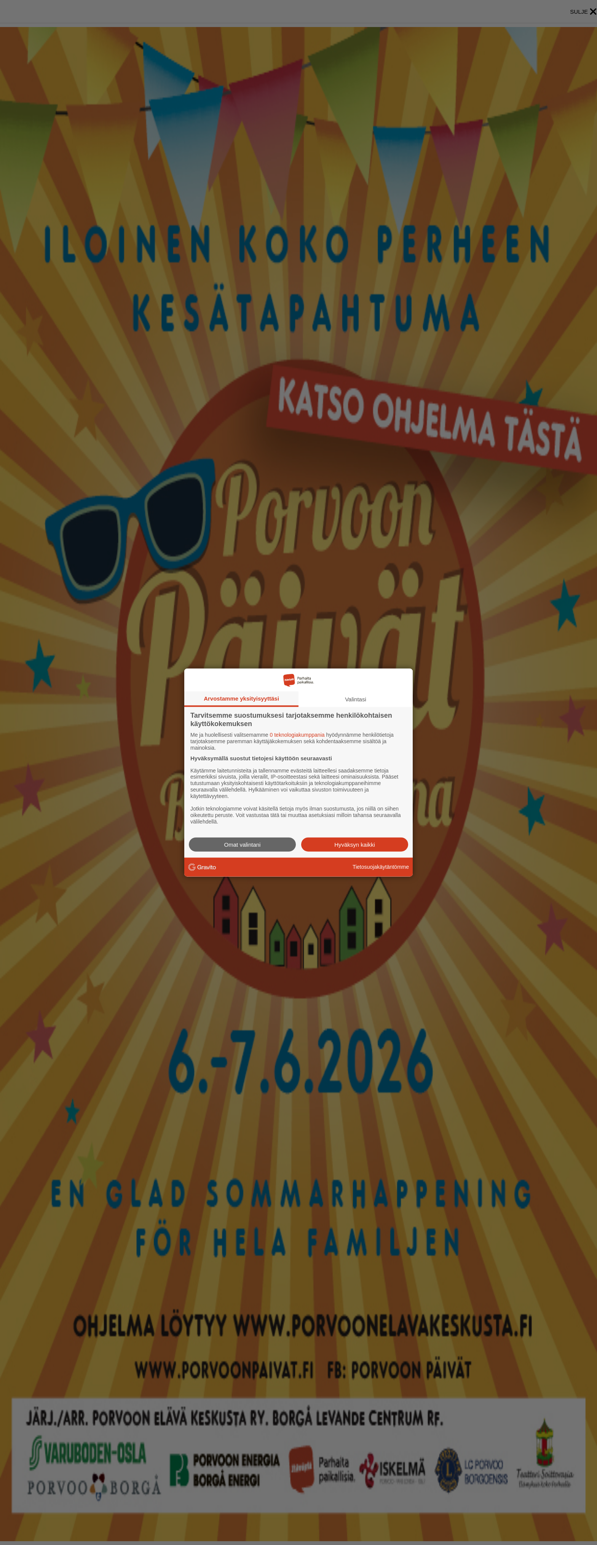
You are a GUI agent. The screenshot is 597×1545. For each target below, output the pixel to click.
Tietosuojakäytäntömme (381, 867)
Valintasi (355, 699)
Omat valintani (242, 844)
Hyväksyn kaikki (354, 844)
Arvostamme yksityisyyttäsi (241, 698)
